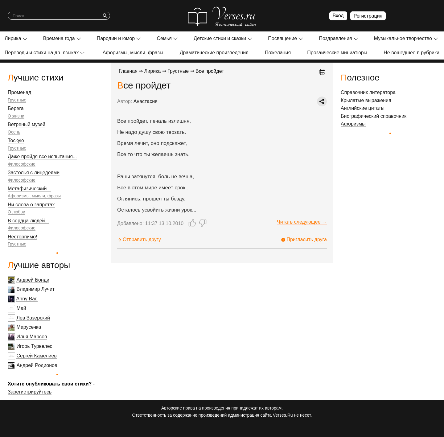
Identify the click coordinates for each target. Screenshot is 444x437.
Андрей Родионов (36, 365)
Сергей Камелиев (36, 355)
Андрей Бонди (32, 279)
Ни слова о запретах (31, 204)
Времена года (59, 38)
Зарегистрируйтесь (29, 391)
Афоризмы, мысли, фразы (133, 52)
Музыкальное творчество (403, 38)
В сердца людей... (28, 220)
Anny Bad (27, 298)
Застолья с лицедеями (34, 172)
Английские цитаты (362, 108)
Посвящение (282, 38)
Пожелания (278, 52)
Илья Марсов (31, 336)
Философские (21, 164)
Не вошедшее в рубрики (411, 52)
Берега (16, 108)
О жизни (16, 115)
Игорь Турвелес (34, 346)
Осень (14, 132)
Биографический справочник (373, 116)
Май (21, 308)
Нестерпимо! (22, 236)
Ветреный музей (26, 124)
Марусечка (28, 327)
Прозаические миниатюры (337, 52)
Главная (128, 71)
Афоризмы (353, 123)
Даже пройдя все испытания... (42, 156)
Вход (338, 15)
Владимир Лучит (35, 289)
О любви (16, 211)
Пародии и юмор (116, 38)
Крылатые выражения (366, 100)
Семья (164, 38)
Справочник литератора (368, 92)
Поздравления (335, 38)
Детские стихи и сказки (220, 38)
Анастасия (146, 101)
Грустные (17, 99)
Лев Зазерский (33, 317)
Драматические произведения (214, 52)
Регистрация (368, 16)
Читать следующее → (302, 222)
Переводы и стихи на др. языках (42, 52)
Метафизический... (29, 188)
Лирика (13, 38)
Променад (19, 92)
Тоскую (16, 140)
